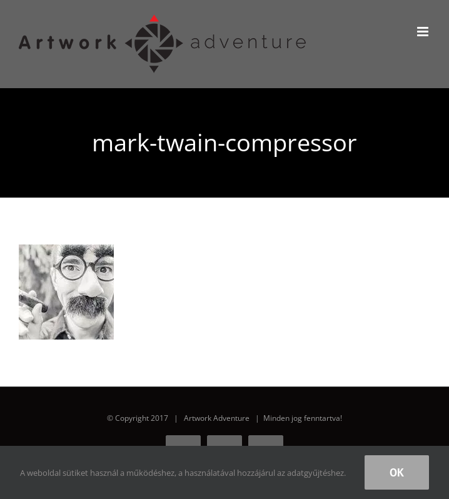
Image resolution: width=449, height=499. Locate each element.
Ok (397, 472)
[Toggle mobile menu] (423, 31)
